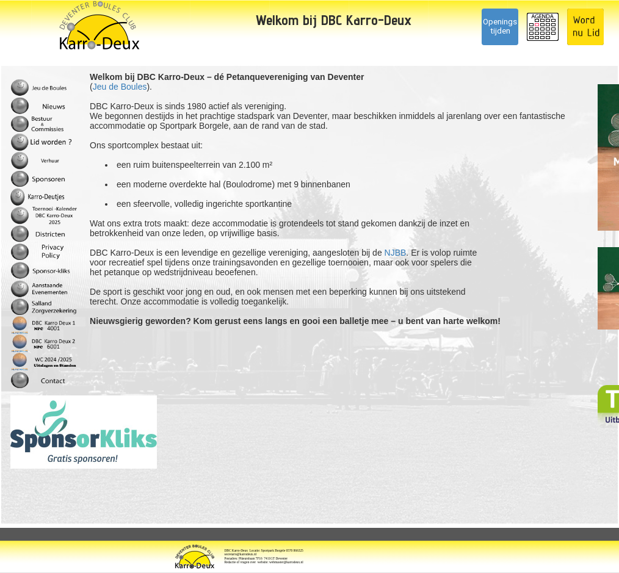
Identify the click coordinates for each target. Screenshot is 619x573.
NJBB (396, 253)
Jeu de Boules (120, 87)
